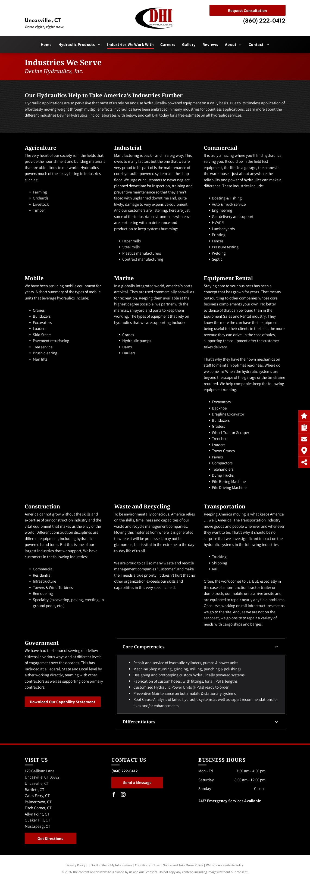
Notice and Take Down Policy (183, 865)
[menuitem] (46, 44)
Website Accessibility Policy (224, 865)
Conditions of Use (147, 865)
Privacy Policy (76, 865)
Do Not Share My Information (111, 865)
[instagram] (123, 795)
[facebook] (113, 795)
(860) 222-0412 (264, 21)
